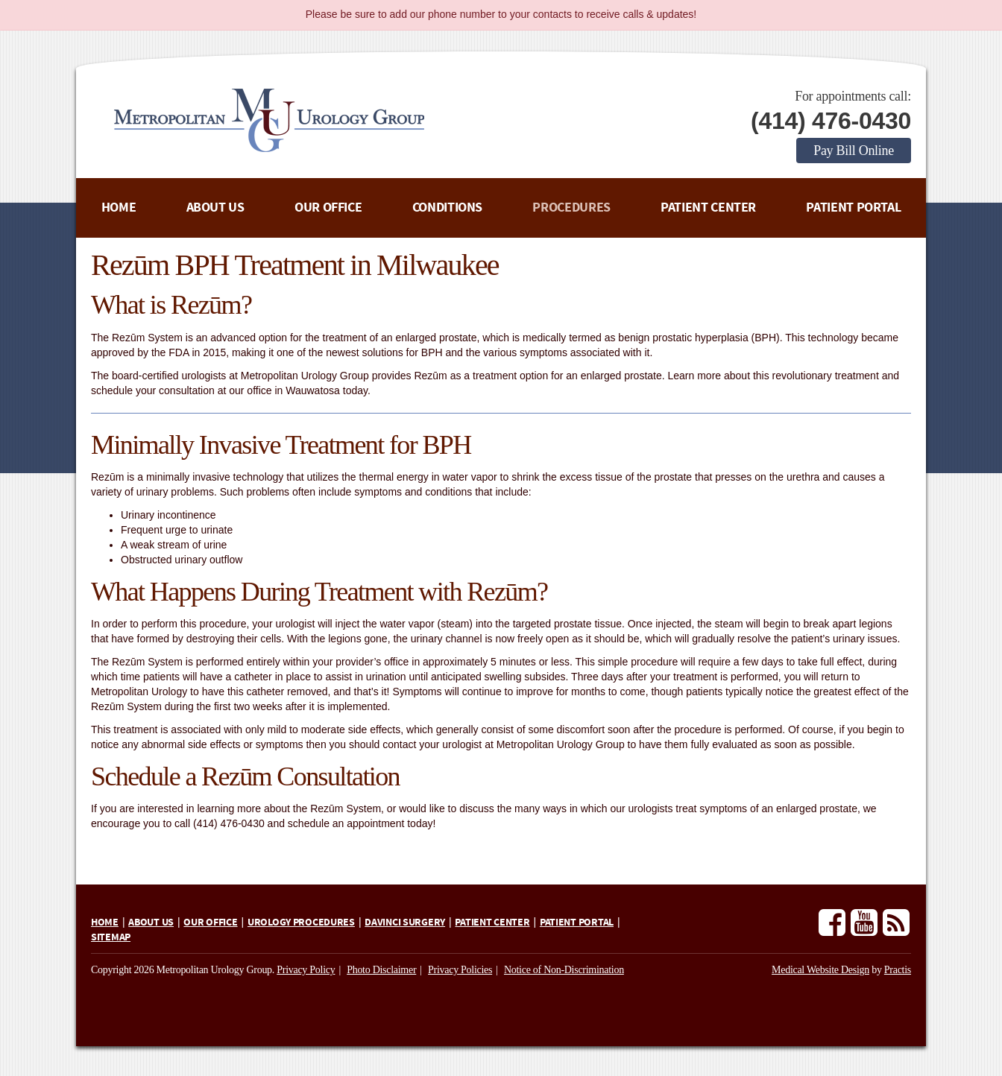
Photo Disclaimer (381, 969)
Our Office (328, 207)
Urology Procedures (301, 922)
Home (118, 207)
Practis (897, 969)
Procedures (571, 207)
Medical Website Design (820, 969)
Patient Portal (853, 207)
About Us (215, 207)
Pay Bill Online (853, 150)
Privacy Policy (306, 969)
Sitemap (110, 937)
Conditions (447, 207)
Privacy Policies (460, 969)
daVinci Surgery (405, 922)
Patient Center (708, 207)
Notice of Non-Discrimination (564, 969)
